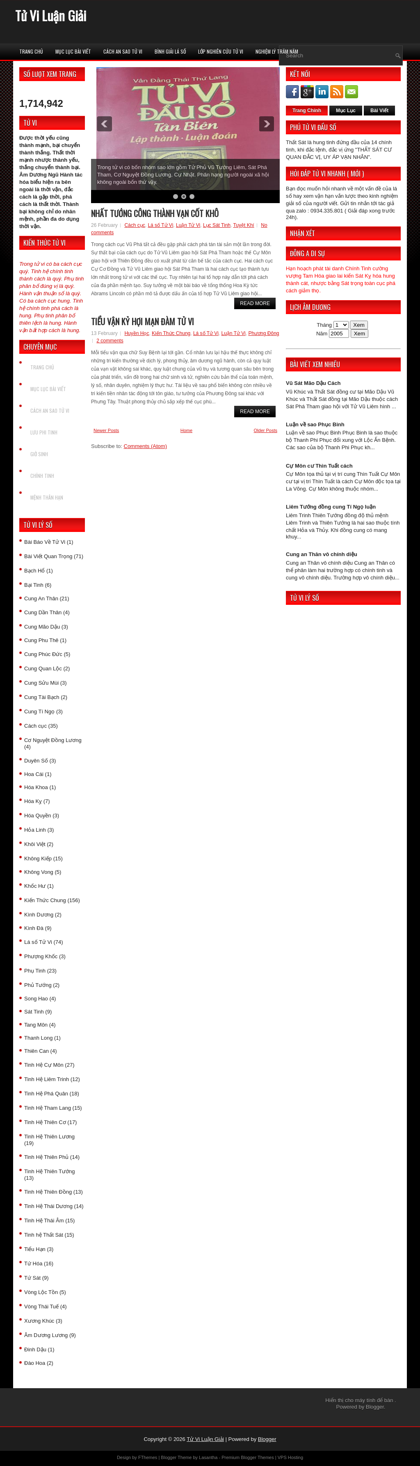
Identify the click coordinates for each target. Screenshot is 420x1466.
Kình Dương (38, 915)
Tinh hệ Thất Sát (43, 1235)
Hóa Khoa (36, 787)
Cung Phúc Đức (43, 654)
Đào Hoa (34, 1363)
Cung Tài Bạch (41, 697)
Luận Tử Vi (188, 225)
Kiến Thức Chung (45, 900)
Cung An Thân (41, 598)
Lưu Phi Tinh (43, 432)
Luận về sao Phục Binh (315, 424)
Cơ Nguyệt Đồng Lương (53, 740)
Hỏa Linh (35, 830)
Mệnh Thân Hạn (46, 497)
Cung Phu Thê (41, 640)
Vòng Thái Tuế (41, 1306)
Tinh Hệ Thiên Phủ (46, 1157)
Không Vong (38, 872)
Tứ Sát (32, 1278)
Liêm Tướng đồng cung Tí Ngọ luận (331, 507)
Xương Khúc (39, 1321)
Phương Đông (263, 333)
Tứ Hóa (33, 1263)
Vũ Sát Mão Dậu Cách (313, 383)
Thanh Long (38, 1038)
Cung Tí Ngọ (39, 711)
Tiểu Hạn (35, 1249)
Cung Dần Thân (43, 612)
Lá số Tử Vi (38, 942)
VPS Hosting (290, 1457)
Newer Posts (106, 430)
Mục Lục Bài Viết (73, 51)
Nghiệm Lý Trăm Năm (277, 51)
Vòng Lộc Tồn (41, 1292)
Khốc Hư (35, 886)
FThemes (147, 1457)
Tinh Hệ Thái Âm (44, 1220)
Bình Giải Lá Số (170, 51)
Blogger (375, 1407)
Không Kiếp (38, 858)
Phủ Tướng (38, 985)
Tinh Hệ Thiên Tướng (49, 1171)
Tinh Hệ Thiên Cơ (45, 1122)
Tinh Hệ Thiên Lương (49, 1136)
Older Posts (265, 430)
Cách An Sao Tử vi (122, 51)
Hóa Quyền (37, 815)
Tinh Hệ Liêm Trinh (46, 1079)
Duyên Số (36, 761)
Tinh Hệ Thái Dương (48, 1206)
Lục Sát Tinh (217, 225)
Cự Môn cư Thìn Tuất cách (319, 466)
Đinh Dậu (35, 1349)
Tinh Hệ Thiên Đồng (48, 1192)
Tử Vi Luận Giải (50, 15)
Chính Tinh (42, 475)
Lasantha (208, 1457)
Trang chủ (31, 51)
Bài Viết (379, 110)
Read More (255, 303)
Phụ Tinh (35, 971)
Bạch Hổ (34, 571)
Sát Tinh (34, 1012)
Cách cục (35, 726)
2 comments (109, 341)
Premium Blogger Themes (247, 1457)
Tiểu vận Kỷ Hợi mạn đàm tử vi (142, 321)
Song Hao (36, 998)
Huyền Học (136, 333)
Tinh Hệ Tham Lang (47, 1108)
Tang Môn (36, 1025)
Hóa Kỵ (33, 801)
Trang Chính (306, 110)
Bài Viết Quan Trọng (48, 556)
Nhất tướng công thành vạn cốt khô (155, 213)
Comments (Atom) (145, 446)
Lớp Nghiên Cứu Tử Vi (220, 51)
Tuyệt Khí (243, 225)
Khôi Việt (35, 844)
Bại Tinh (33, 585)
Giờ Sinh (39, 453)
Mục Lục (346, 110)
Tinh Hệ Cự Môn (44, 1065)
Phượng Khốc (40, 956)
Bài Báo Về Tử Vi (44, 542)
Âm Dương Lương (46, 1335)
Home (186, 430)
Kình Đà (33, 928)
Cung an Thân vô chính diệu (321, 554)
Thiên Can (36, 1051)
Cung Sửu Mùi (41, 683)
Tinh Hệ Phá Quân (46, 1093)
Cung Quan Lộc (43, 668)
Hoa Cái (33, 774)
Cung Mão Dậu (42, 627)
